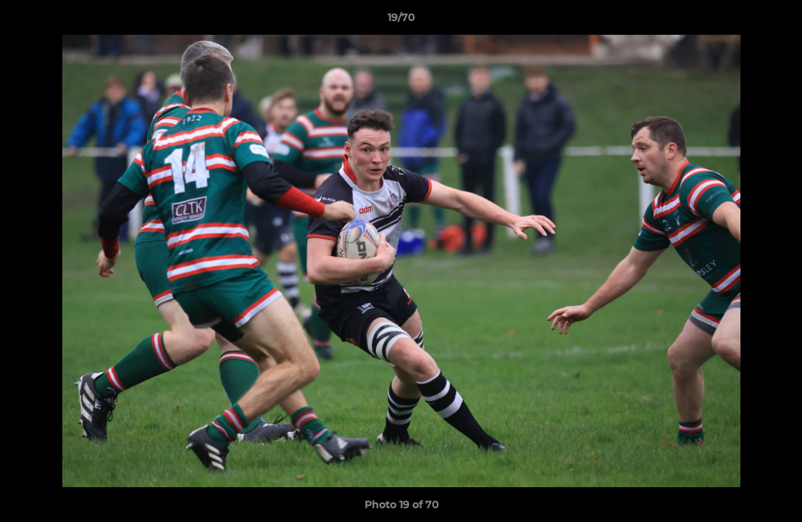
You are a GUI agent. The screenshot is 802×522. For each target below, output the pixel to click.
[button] (776, 21)
